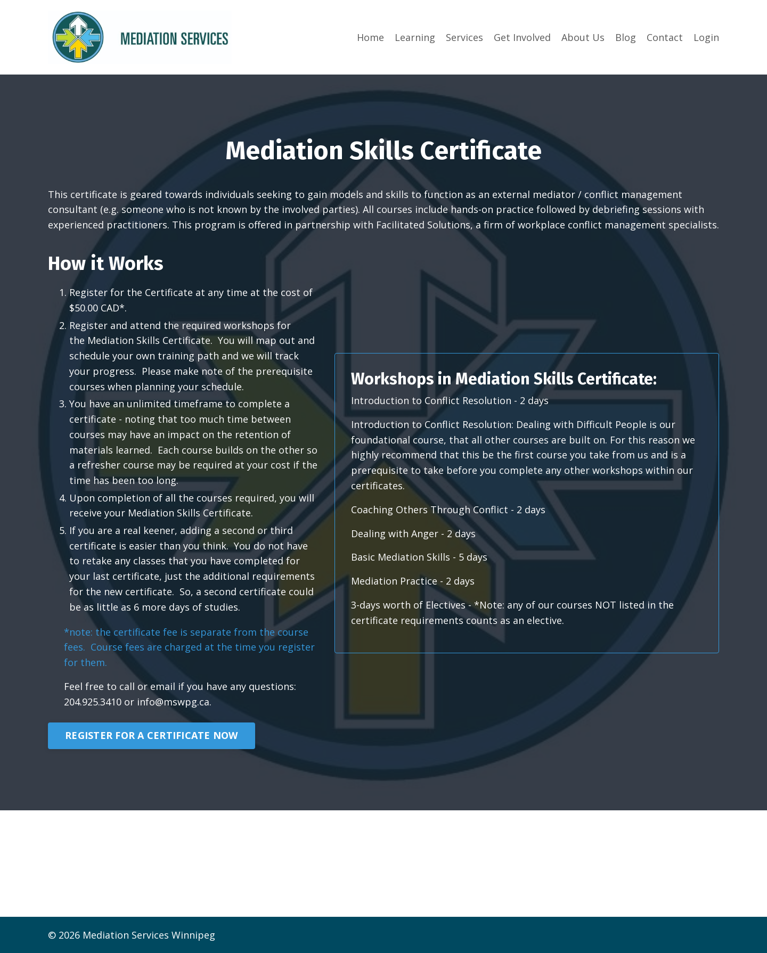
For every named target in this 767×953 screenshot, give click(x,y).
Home (370, 37)
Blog (625, 37)
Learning (415, 37)
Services (464, 37)
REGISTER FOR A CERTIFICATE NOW (151, 735)
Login (706, 37)
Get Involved (522, 37)
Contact (665, 37)
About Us (583, 37)
